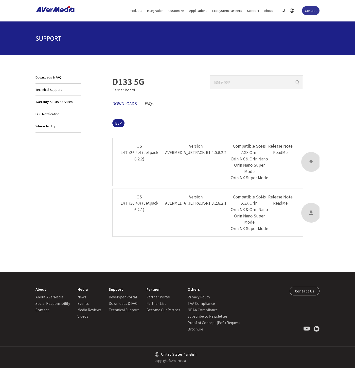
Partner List (156, 303)
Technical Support (49, 89)
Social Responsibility (53, 303)
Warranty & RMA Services (54, 101)
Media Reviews (89, 309)
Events (83, 303)
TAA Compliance (201, 303)
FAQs (149, 103)
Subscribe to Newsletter (207, 316)
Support (253, 10)
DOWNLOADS (124, 103)
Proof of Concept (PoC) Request (214, 322)
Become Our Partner (163, 309)
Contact (311, 10)
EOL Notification (47, 114)
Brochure (195, 329)
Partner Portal (158, 296)
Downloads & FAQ (49, 77)
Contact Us (304, 291)
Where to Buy (45, 126)
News (81, 296)
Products (135, 10)
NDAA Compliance (203, 309)
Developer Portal (123, 296)
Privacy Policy (199, 296)
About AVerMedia (50, 296)
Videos (82, 316)
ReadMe (280, 152)
